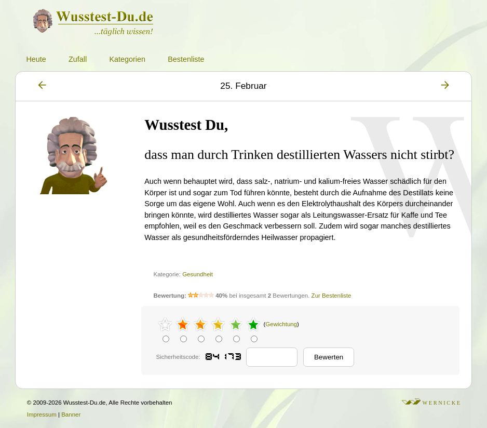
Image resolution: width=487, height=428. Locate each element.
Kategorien (127, 59)
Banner (70, 414)
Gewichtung (281, 324)
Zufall (78, 59)
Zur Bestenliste (331, 295)
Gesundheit (197, 274)
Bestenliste (186, 59)
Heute (36, 59)
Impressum (42, 414)
